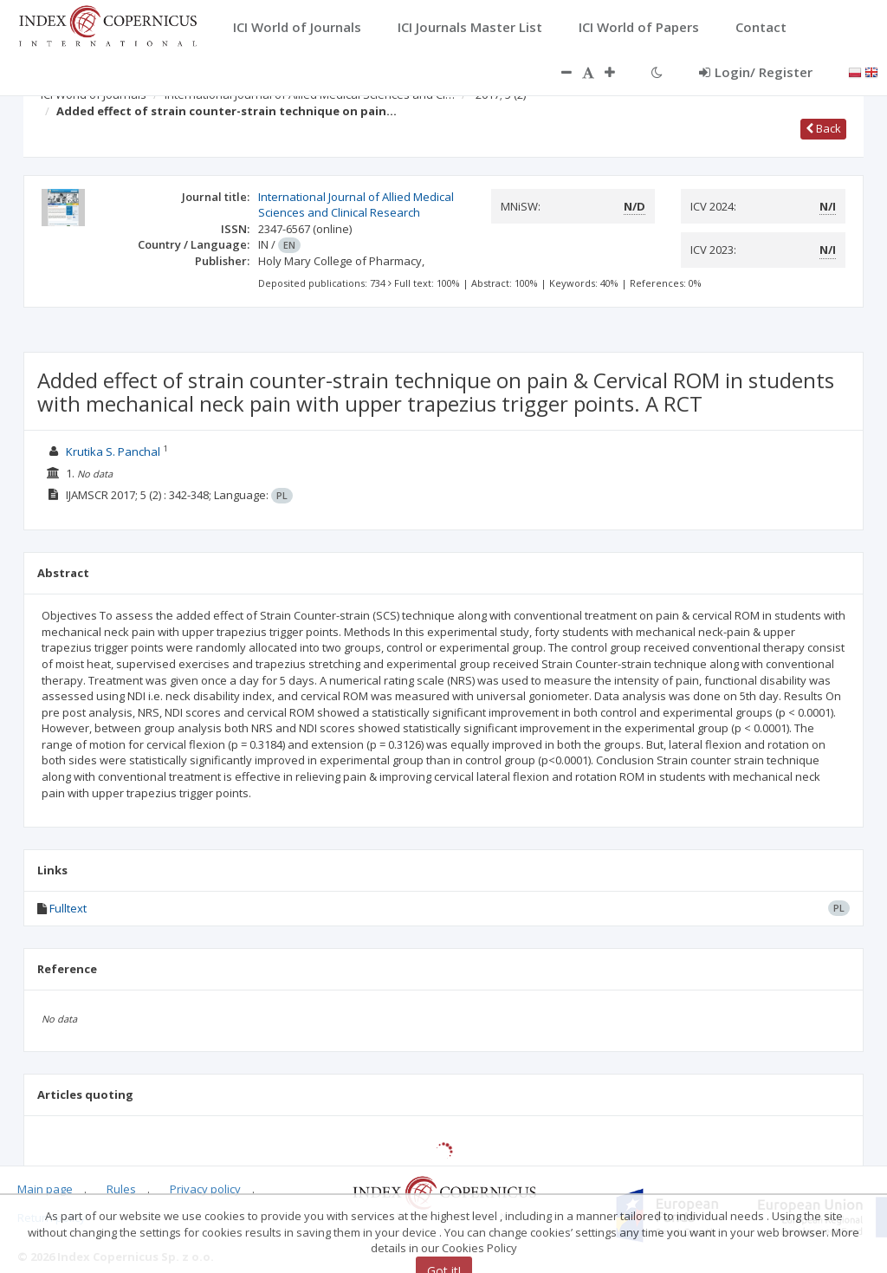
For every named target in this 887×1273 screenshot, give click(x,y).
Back (823, 128)
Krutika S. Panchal (113, 451)
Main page (45, 1189)
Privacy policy (205, 1189)
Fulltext (68, 908)
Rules (121, 1189)
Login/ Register (756, 72)
